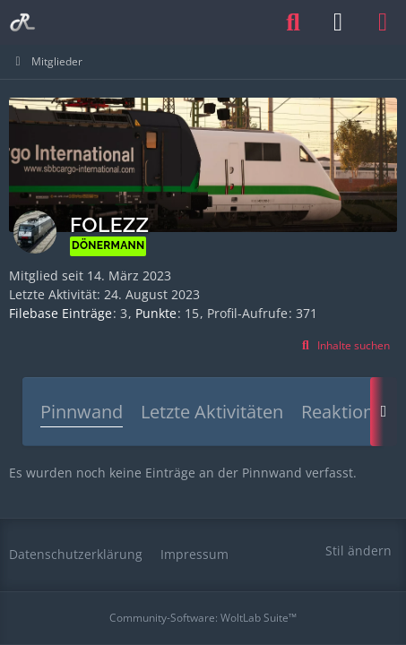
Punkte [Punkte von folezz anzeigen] (156, 313)
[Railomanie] (22, 22)
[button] (343, 345)
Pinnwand (81, 412)
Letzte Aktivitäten (212, 412)
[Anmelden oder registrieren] (338, 22)
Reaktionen (347, 412)
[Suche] (293, 22)
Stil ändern (358, 550)
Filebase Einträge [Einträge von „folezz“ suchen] (60, 313)
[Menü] (383, 22)
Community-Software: (203, 617)
